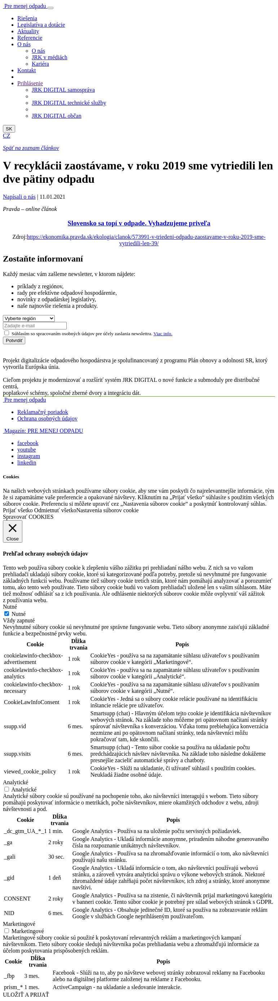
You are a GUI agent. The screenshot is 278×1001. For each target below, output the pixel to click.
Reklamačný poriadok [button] (42, 412)
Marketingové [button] (19, 924)
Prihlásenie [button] (30, 83)
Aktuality (28, 31)
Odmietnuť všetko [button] (55, 510)
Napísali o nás (19, 197)
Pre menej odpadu (24, 400)
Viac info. (163, 333)
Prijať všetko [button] (18, 510)
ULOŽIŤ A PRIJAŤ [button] (26, 995)
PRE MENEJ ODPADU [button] (43, 431)
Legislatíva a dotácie (41, 25)
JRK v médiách (49, 57)
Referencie (29, 38)
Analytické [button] (15, 782)
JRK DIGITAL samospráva (63, 90)
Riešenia (27, 18)
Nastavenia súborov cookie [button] (107, 510)
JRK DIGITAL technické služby (69, 103)
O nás (38, 51)
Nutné (19, 614)
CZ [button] (6, 136)
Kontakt (26, 70)
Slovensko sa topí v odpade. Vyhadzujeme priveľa (139, 223)
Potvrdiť (14, 340)
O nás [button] (24, 44)
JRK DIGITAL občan (56, 116)
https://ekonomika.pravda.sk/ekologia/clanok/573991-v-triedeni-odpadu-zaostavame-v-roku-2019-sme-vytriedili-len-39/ (146, 240)
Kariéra (40, 64)
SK (9, 128)
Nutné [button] (10, 607)
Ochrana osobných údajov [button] (47, 418)
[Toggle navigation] (50, 8)
